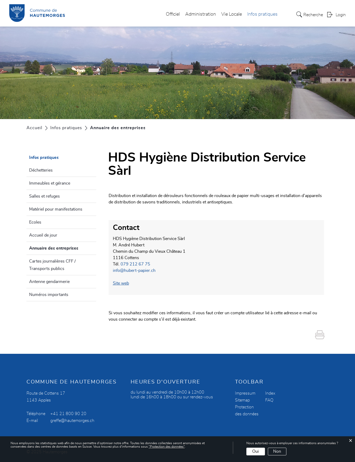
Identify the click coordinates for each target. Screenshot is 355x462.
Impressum (245, 393)
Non (277, 451)
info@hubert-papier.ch (134, 270)
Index (270, 393)
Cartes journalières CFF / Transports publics (52, 265)
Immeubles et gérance (49, 183)
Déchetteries (41, 170)
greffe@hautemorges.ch (72, 421)
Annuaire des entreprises (62, 247)
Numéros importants (48, 295)
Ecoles (35, 222)
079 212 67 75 (135, 264)
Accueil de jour (43, 235)
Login (341, 15)
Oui (255, 451)
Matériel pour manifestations (55, 209)
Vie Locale (231, 14)
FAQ (269, 400)
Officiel (173, 14)
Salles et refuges (44, 196)
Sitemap (242, 400)
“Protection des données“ (167, 446)
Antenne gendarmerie (49, 282)
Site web (121, 283)
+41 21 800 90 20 (68, 414)
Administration (200, 14)
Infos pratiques (262, 14)
